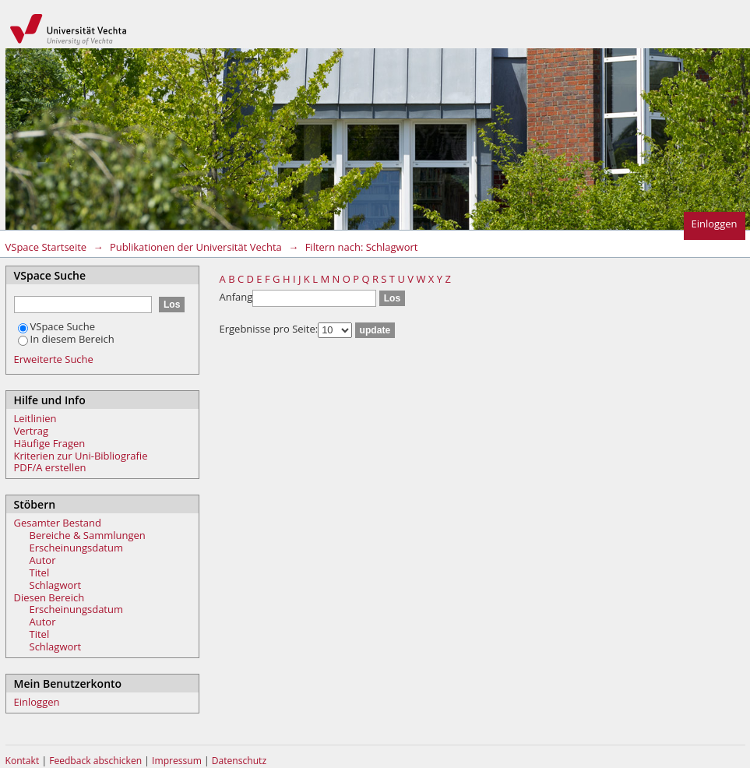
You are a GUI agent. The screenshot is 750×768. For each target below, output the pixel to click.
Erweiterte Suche (53, 359)
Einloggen (715, 224)
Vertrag (31, 431)
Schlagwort (56, 585)
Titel (40, 572)
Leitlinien (35, 418)
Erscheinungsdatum (77, 548)
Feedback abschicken (95, 760)
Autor (43, 560)
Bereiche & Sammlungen (88, 535)
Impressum (178, 760)
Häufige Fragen (50, 443)
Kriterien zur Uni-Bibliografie (81, 456)
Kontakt (22, 760)
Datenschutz (239, 760)
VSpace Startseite (46, 247)
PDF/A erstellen (50, 467)
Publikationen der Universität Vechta (196, 247)
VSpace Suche (57, 326)
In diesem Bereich (66, 339)
